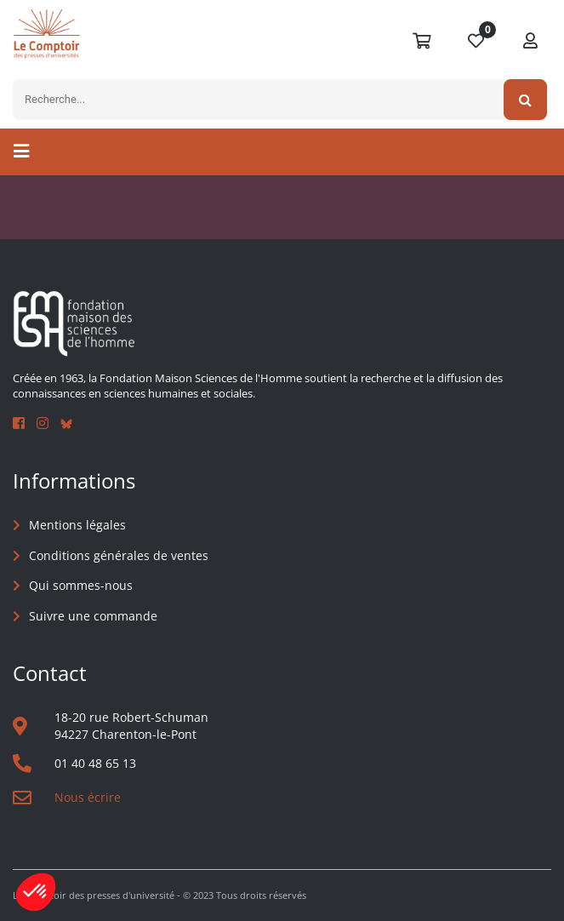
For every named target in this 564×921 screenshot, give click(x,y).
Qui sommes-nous (81, 585)
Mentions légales (77, 525)
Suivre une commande (93, 616)
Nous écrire (87, 797)
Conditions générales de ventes (118, 555)
